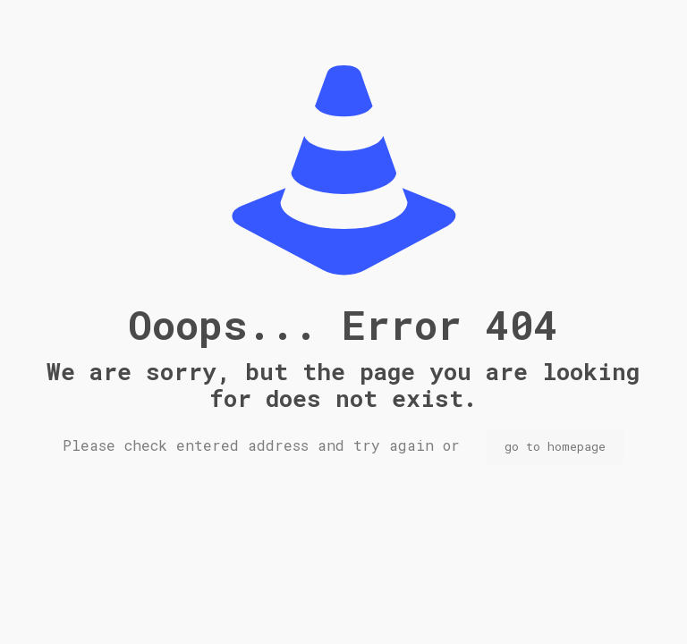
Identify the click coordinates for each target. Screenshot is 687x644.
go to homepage (555, 446)
